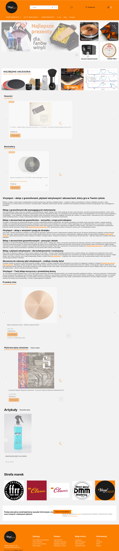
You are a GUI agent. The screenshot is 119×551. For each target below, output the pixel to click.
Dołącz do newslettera (62, 512)
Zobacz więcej (35, 348)
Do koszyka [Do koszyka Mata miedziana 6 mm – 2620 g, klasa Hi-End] (12, 334)
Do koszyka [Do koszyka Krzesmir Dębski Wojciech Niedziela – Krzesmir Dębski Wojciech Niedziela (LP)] (14, 400)
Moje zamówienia (80, 542)
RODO (98, 544)
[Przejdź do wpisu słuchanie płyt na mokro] (17, 433)
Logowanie (78, 540)
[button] (56, 7)
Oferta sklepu (37, 545)
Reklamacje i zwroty (60, 545)
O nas (98, 540)
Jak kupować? (58, 540)
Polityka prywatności (60, 542)
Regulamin (78, 514)
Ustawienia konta (80, 545)
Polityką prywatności (72, 515)
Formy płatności (37, 542)
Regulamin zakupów (60, 544)
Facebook (99, 542)
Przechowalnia (79, 544)
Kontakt (98, 545)
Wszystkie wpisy (25, 410)
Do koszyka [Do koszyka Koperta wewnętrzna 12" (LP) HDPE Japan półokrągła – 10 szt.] (15, 187)
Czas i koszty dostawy (39, 544)
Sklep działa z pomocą (13, 550)
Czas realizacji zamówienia (41, 540)
